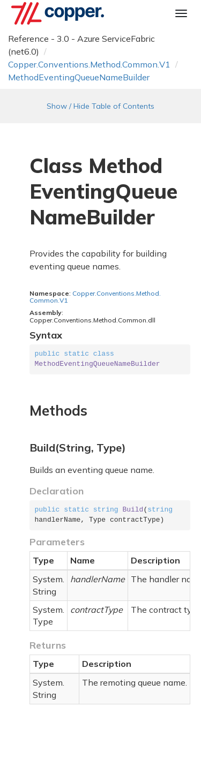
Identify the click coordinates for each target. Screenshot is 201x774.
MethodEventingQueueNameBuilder (79, 77)
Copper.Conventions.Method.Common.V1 (89, 64)
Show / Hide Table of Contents (100, 106)
